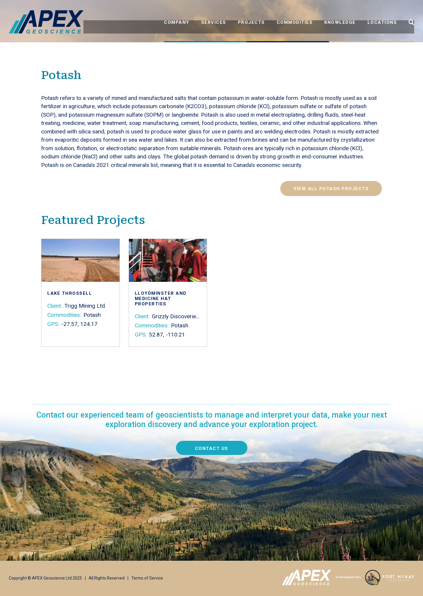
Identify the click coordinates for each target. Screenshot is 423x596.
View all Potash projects (331, 188)
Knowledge (340, 22)
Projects (251, 22)
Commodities (295, 22)
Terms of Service (147, 578)
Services (213, 22)
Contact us (211, 448)
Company (176, 22)
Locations (382, 22)
